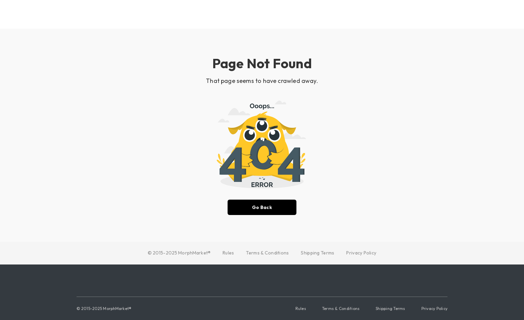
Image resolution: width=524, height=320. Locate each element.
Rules (228, 253)
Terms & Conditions (267, 253)
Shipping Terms (317, 253)
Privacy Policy (361, 253)
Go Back (262, 207)
